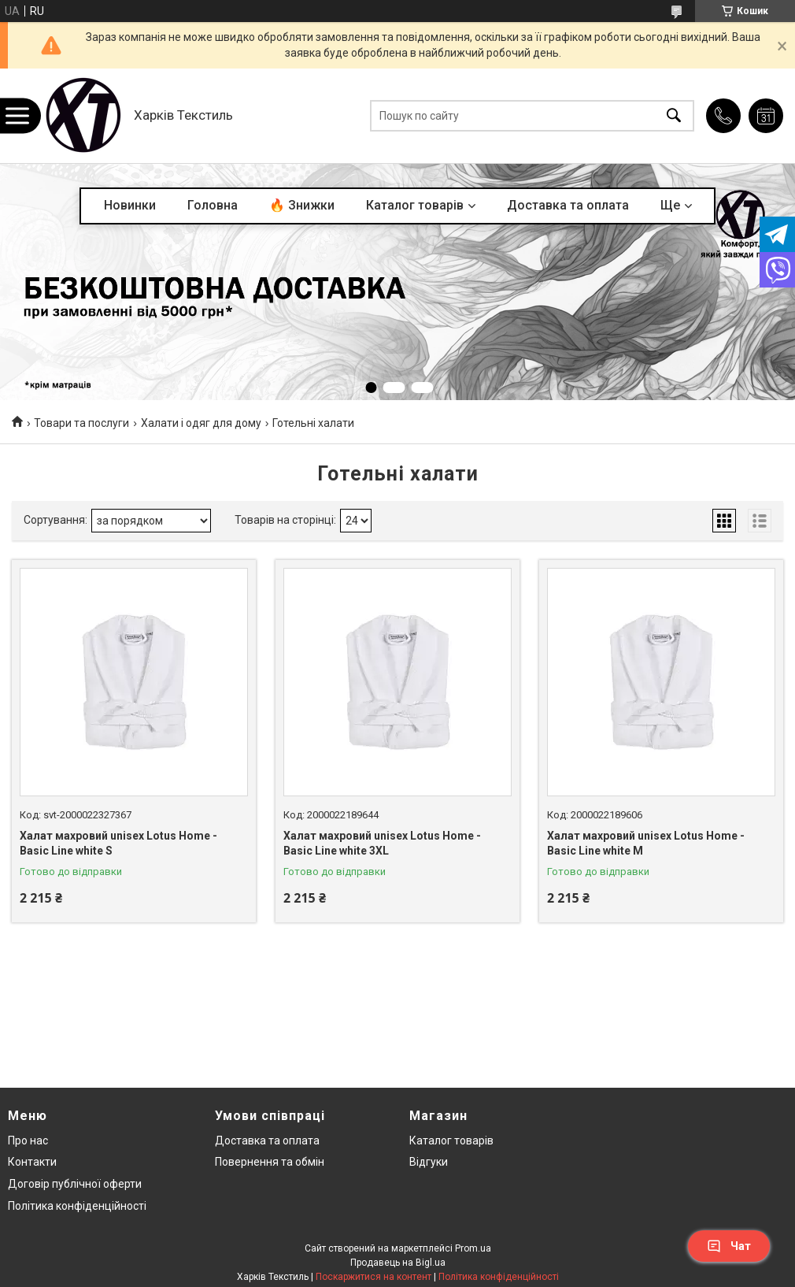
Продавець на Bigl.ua (398, 1262)
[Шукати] (674, 116)
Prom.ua (473, 1248)
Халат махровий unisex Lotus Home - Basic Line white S (118, 843)
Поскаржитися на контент (373, 1276)
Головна (212, 205)
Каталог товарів (415, 205)
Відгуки (428, 1161)
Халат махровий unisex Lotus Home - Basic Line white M (646, 843)
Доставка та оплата (568, 205)
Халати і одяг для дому (201, 423)
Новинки (130, 205)
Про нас (28, 1140)
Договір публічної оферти (75, 1184)
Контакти (32, 1161)
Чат (729, 1246)
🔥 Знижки (302, 205)
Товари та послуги (81, 423)
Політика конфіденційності (77, 1206)
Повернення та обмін (269, 1161)
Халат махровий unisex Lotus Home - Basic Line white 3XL (382, 843)
